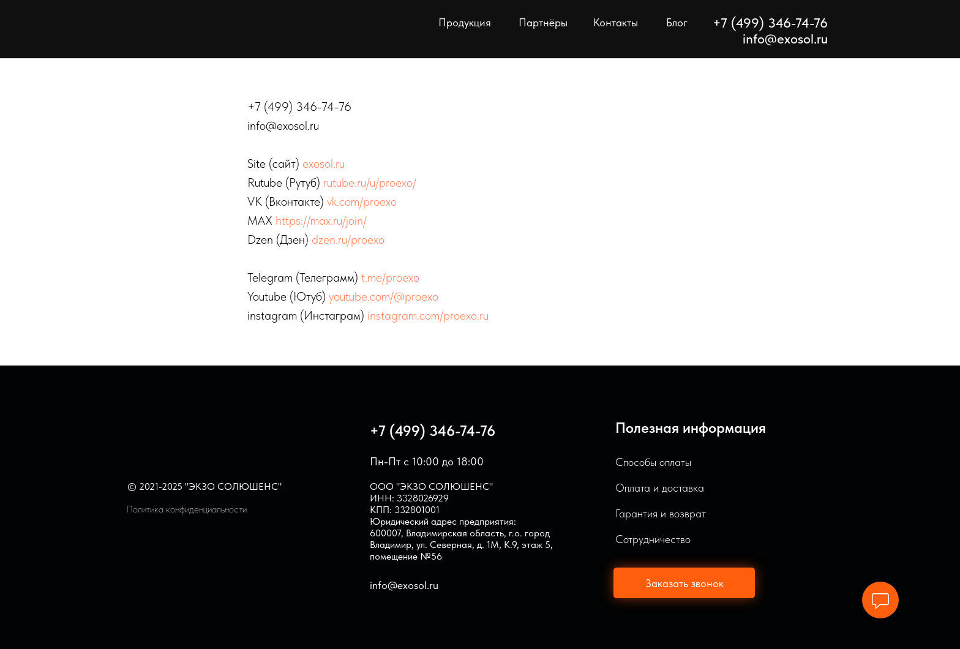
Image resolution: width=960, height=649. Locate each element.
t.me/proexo (390, 277)
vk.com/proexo (362, 201)
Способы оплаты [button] (653, 462)
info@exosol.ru (785, 39)
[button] (684, 583)
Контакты (615, 22)
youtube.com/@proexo (383, 296)
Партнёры (543, 22)
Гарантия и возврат (660, 513)
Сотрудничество (653, 539)
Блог (677, 22)
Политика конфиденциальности (186, 509)
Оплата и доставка (659, 487)
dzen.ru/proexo (348, 239)
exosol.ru (323, 163)
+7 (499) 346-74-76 (432, 431)
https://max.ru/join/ (321, 220)
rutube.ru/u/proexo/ (369, 182)
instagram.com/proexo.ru (428, 315)
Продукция (464, 22)
